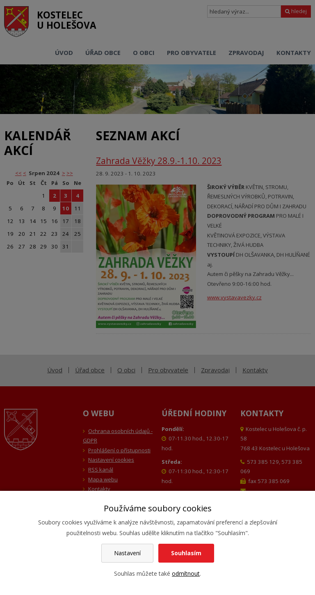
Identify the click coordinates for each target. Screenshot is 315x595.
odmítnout (186, 573)
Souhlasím (186, 553)
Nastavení (127, 553)
